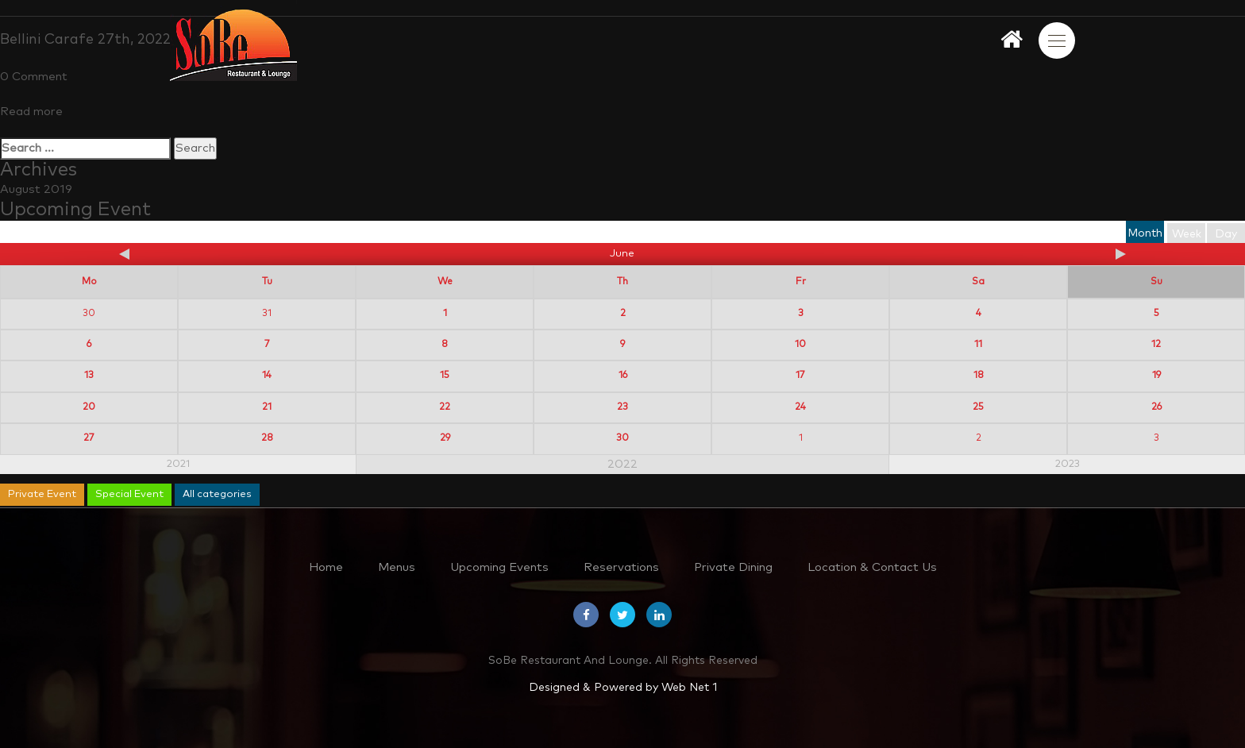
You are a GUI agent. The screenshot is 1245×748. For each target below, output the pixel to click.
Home (326, 567)
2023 (1067, 464)
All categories (217, 494)
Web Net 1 (689, 687)
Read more (31, 112)
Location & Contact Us (872, 567)
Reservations (621, 567)
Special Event (129, 494)
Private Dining (733, 567)
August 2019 (36, 189)
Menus (396, 567)
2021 (178, 464)
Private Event (42, 494)
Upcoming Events (499, 567)
